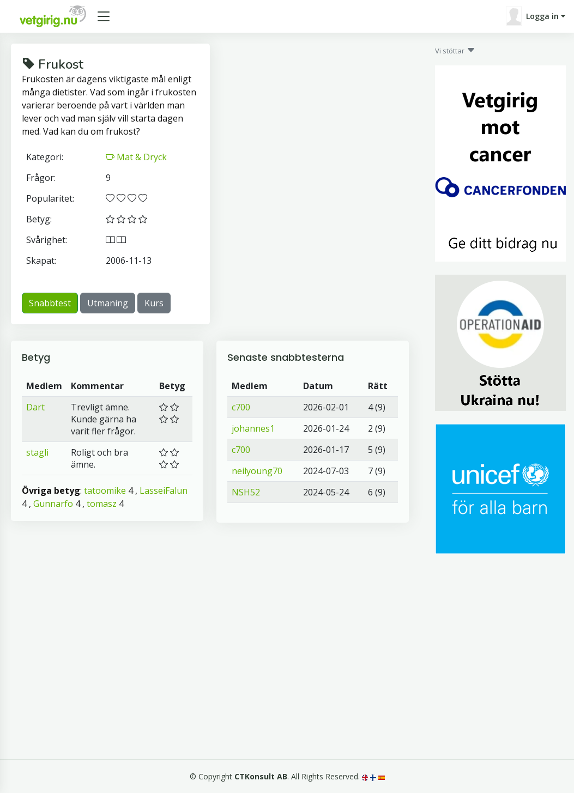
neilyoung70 (257, 471)
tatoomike (105, 491)
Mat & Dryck (136, 157)
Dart (35, 407)
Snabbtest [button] (50, 303)
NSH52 (246, 492)
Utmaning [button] (107, 303)
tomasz (102, 504)
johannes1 (253, 428)
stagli (37, 452)
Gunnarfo (53, 504)
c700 (241, 407)
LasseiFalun (164, 491)
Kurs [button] (154, 303)
